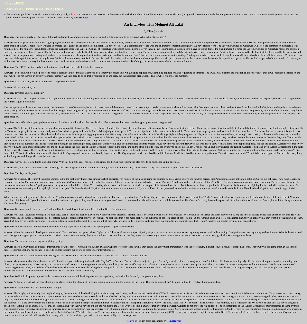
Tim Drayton (81, 17)
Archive (130, 320)
